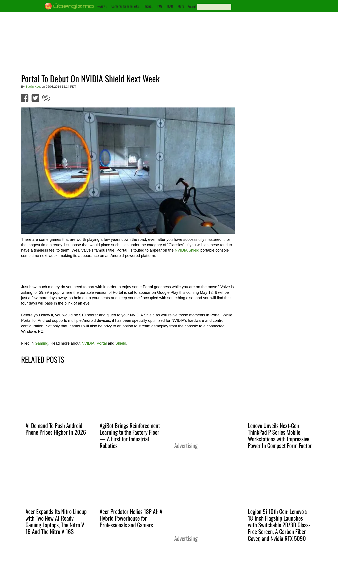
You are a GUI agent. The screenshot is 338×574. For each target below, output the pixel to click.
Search (192, 6)
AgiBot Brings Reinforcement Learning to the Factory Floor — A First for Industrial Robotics (130, 435)
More (181, 6)
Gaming (41, 343)
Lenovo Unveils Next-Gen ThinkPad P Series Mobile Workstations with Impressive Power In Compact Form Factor (280, 435)
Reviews (102, 6)
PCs (159, 6)
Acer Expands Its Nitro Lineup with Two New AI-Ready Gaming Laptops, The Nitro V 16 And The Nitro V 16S (56, 521)
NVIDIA (87, 343)
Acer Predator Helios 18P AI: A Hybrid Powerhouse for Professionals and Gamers (131, 518)
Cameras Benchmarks (125, 6)
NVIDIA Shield (187, 250)
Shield (120, 343)
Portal (102, 343)
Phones (148, 6)
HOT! (170, 6)
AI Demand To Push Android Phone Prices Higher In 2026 (55, 428)
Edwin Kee (32, 86)
